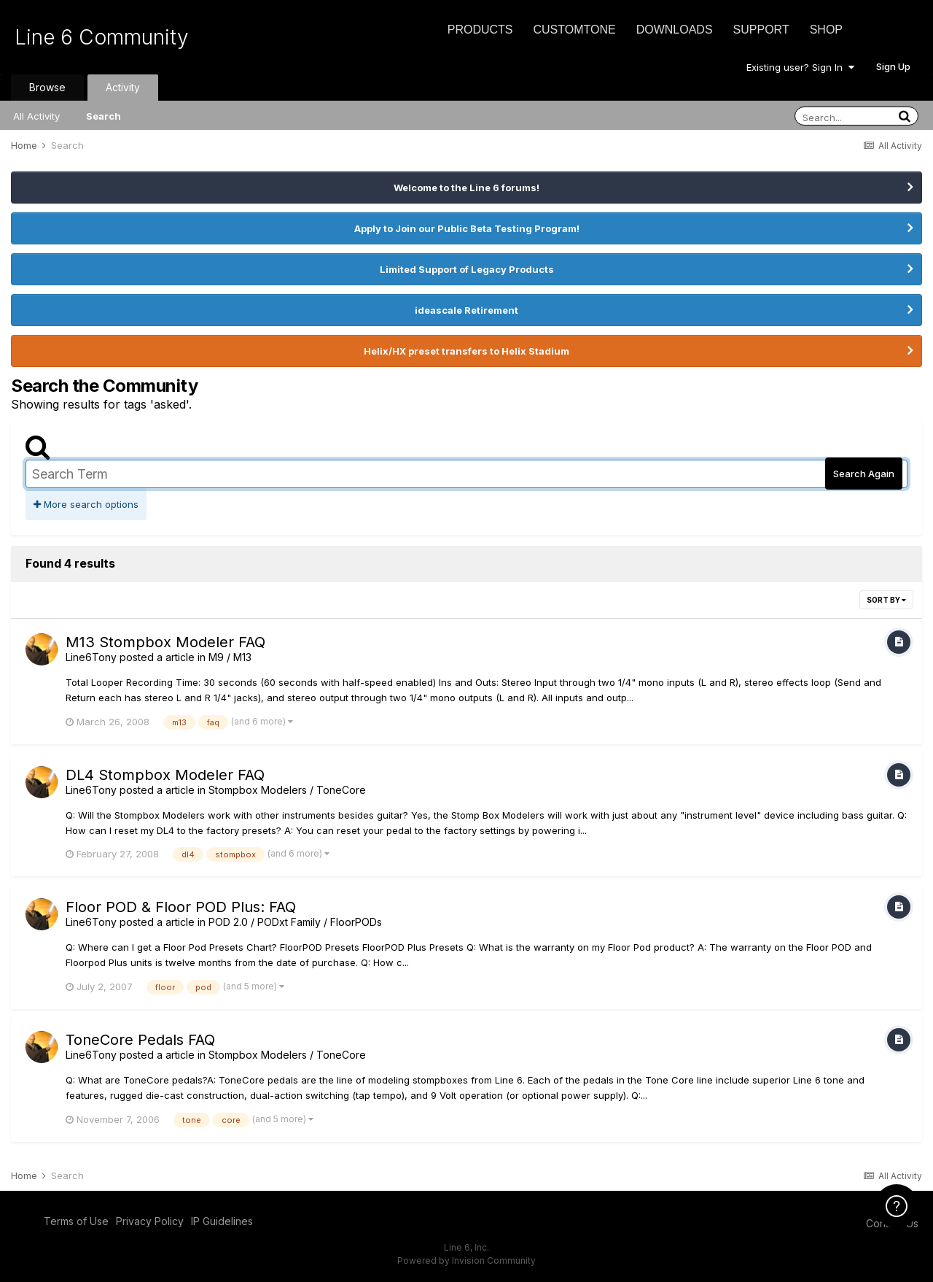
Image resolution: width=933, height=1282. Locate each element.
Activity (123, 87)
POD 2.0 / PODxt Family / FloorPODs (295, 922)
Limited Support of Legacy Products (467, 269)
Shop (826, 29)
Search (103, 116)
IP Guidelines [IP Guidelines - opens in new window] (222, 1221)
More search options (86, 504)
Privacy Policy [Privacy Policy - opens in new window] (150, 1221)
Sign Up (893, 66)
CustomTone (574, 29)
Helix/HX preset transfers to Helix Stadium (466, 351)
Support (761, 29)
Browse (47, 87)
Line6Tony (91, 657)
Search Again (863, 473)
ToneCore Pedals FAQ (140, 1040)
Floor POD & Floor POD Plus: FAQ (181, 907)
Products (480, 29)
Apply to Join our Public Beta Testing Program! (466, 228)
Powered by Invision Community (466, 1260)
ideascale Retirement (466, 310)
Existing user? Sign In (800, 67)
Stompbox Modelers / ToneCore (287, 790)
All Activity (36, 116)
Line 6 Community (102, 37)
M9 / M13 (229, 657)
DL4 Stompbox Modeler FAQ (165, 775)
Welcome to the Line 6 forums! (466, 187)
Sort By (886, 599)
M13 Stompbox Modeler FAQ (165, 642)
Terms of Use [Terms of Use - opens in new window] (76, 1221)
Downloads (674, 29)
